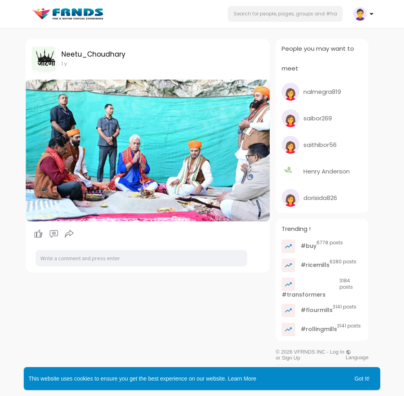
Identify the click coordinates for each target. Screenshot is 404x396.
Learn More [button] (242, 378)
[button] (285, 14)
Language (357, 355)
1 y (64, 63)
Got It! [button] (362, 378)
